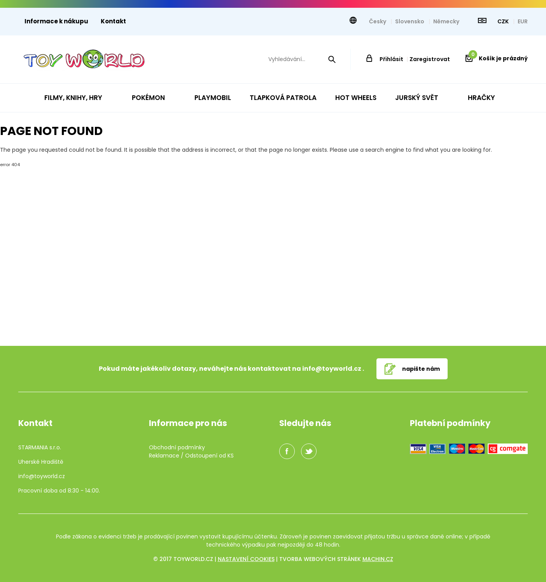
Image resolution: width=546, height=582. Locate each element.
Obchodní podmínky (177, 447)
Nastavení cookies (246, 559)
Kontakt (113, 21)
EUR (523, 21)
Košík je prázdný (498, 58)
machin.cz (377, 559)
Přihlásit (391, 59)
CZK (503, 21)
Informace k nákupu (56, 21)
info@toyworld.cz (331, 368)
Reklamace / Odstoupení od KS (191, 455)
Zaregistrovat (430, 59)
